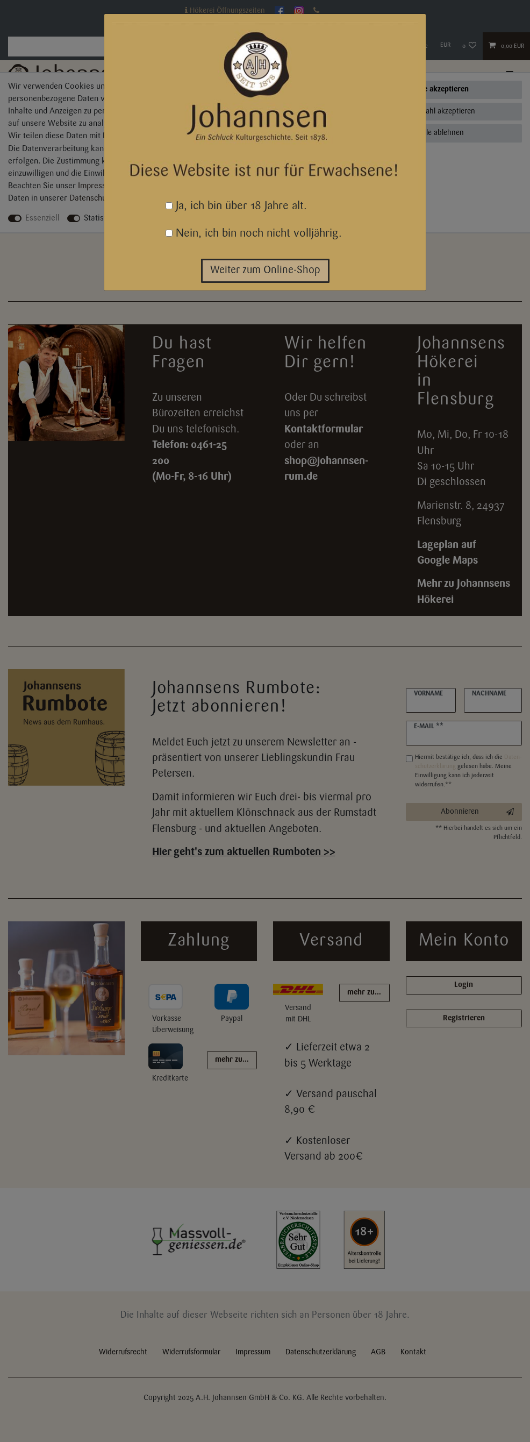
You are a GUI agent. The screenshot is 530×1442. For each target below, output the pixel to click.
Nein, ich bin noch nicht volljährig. (254, 233)
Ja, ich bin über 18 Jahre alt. (236, 206)
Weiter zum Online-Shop (265, 270)
